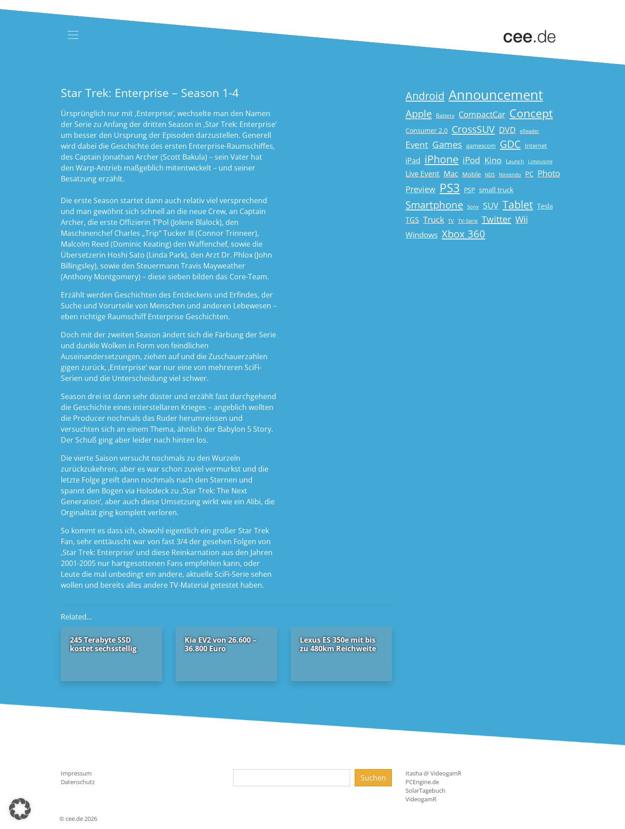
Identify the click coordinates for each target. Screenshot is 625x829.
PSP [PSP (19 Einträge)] (469, 190)
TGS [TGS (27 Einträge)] (412, 220)
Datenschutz (78, 782)
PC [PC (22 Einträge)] (529, 173)
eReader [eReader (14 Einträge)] (529, 130)
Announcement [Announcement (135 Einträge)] (496, 95)
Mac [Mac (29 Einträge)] (451, 173)
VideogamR (420, 799)
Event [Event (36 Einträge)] (416, 144)
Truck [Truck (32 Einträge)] (433, 219)
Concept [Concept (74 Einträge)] (531, 113)
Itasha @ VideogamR (433, 773)
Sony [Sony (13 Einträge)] (473, 207)
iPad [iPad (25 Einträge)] (412, 161)
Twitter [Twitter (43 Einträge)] (496, 219)
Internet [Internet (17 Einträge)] (536, 145)
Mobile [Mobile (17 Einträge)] (471, 174)
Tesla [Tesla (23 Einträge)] (545, 205)
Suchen (373, 778)
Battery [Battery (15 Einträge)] (445, 115)
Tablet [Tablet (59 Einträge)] (518, 205)
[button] (20, 809)
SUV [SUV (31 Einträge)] (490, 205)
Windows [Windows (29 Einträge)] (421, 234)
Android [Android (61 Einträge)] (424, 96)
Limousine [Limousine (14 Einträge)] (540, 161)
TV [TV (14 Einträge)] (451, 220)
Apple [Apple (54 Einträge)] (418, 113)
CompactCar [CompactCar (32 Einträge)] (482, 114)
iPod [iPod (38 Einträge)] (471, 160)
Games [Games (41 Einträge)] (447, 144)
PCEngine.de (422, 782)
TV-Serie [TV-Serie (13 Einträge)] (468, 221)
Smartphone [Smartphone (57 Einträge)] (434, 205)
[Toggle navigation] (73, 35)
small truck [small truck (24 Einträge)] (496, 190)
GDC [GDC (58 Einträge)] (510, 144)
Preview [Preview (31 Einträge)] (420, 189)
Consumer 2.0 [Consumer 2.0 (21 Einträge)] (426, 130)
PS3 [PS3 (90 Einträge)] (449, 188)
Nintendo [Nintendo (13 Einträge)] (510, 174)
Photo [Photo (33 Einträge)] (548, 173)
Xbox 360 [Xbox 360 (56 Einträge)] (463, 234)
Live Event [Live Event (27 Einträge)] (422, 173)
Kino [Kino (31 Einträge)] (493, 160)
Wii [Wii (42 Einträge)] (521, 219)
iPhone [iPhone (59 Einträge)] (442, 159)
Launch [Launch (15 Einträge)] (515, 161)
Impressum (76, 773)
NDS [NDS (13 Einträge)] (490, 174)
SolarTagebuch (425, 790)
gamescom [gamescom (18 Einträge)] (481, 145)
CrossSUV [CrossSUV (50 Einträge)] (473, 129)
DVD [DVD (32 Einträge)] (507, 129)
